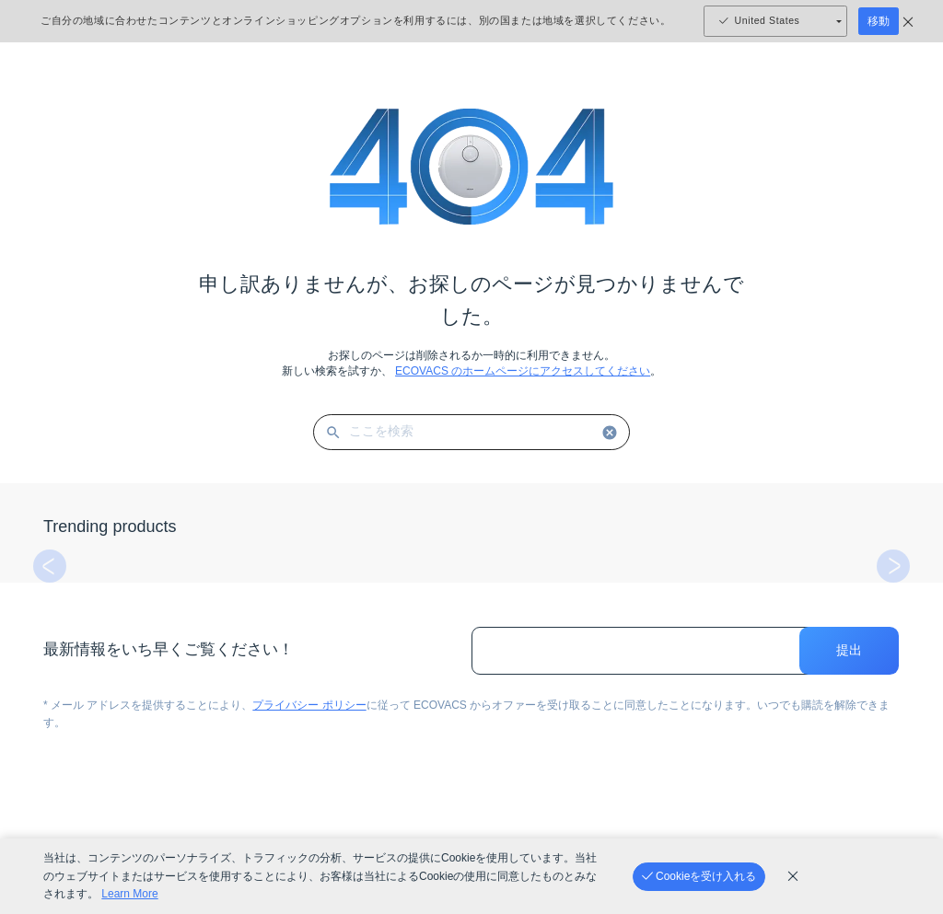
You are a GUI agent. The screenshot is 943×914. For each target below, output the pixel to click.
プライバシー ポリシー (309, 705)
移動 (878, 21)
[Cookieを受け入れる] (699, 876)
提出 (849, 651)
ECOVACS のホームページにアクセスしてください (522, 370)
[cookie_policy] (793, 876)
